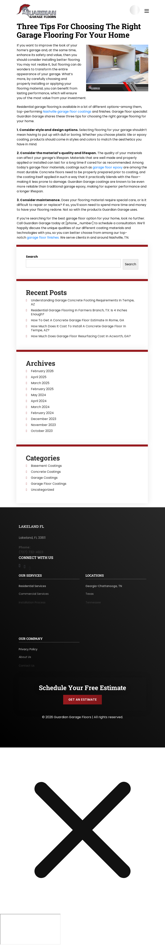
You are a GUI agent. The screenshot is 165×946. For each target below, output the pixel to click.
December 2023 (43, 419)
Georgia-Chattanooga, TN (103, 588)
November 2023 (43, 425)
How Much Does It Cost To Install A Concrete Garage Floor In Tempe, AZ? (78, 328)
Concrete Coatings (46, 472)
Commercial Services (34, 596)
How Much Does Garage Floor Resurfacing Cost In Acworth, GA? (81, 336)
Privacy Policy (28, 651)
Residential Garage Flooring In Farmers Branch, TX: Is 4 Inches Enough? (79, 312)
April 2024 (39, 401)
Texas (89, 596)
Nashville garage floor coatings (67, 111)
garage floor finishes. (43, 237)
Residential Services (32, 588)
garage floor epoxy (108, 167)
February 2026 (42, 371)
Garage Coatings (44, 478)
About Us (25, 659)
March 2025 (40, 383)
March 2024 (40, 407)
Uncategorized (42, 490)
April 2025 (38, 377)
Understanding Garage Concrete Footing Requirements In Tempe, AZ (82, 302)
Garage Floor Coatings (48, 484)
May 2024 (38, 395)
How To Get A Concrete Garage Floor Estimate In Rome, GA (77, 320)
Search (32, 256)
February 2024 (42, 413)
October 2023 (42, 431)
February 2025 (42, 389)
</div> (30, 929)
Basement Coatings (46, 466)
